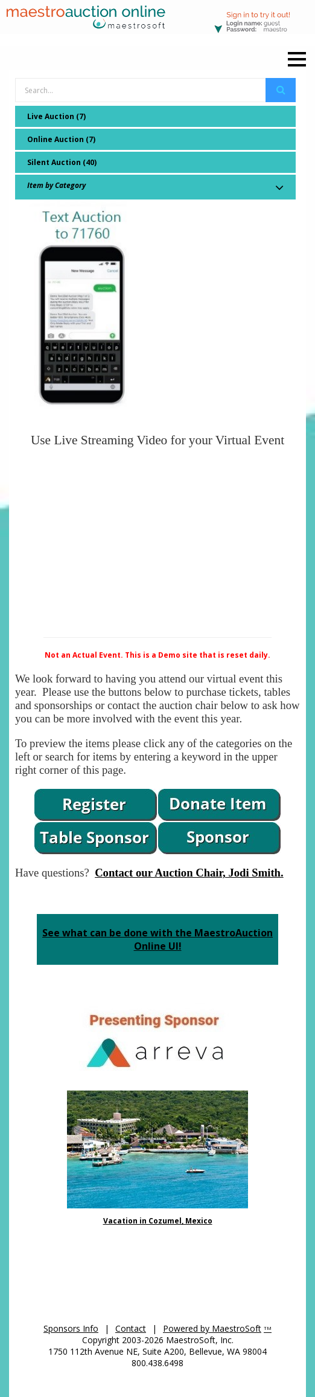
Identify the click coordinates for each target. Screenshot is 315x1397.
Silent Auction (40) (62, 162)
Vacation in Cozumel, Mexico (157, 1221)
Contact (130, 1328)
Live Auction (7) (56, 116)
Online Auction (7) (61, 139)
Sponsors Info (70, 1328)
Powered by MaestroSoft (212, 1328)
